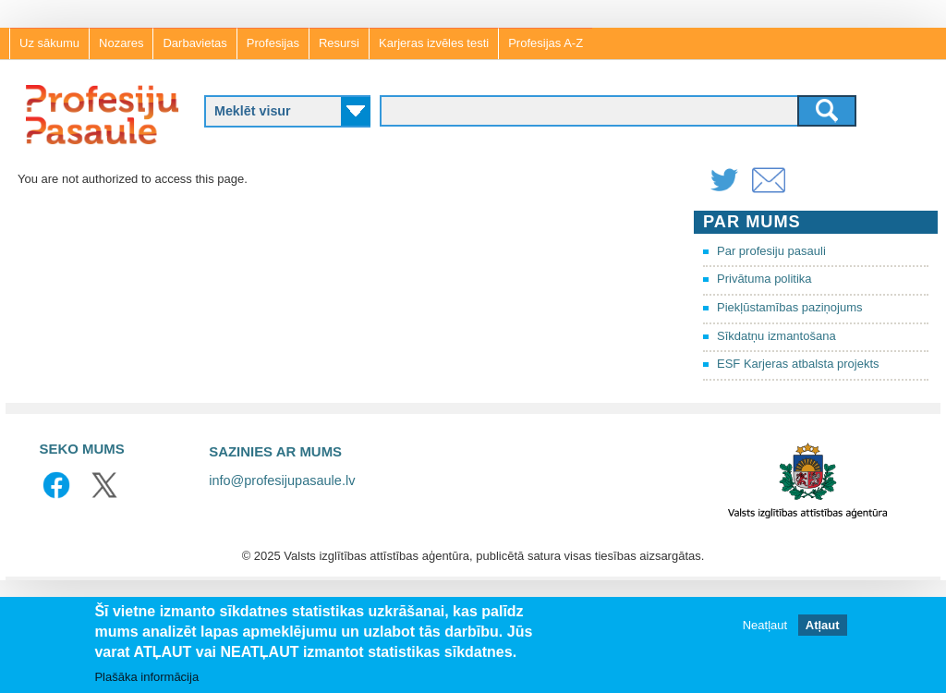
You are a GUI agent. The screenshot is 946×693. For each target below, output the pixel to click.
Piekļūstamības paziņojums (790, 307)
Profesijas (273, 43)
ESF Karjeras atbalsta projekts (798, 364)
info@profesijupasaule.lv (282, 480)
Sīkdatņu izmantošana (776, 336)
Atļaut (823, 625)
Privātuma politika (764, 279)
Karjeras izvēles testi (434, 43)
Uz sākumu (49, 43)
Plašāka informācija (146, 677)
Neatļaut (765, 625)
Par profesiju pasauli (771, 251)
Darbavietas (194, 43)
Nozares (121, 43)
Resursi (339, 43)
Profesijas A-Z (545, 43)
